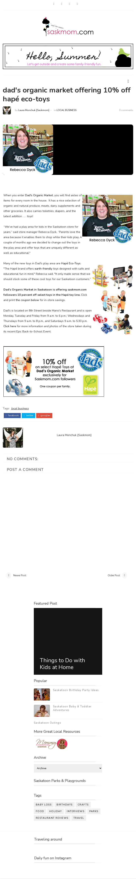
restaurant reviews (52, 818)
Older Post (114, 575)
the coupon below (27, 300)
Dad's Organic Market (39, 195)
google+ (44, 415)
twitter (28, 415)
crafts (83, 805)
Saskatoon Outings (47, 723)
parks (93, 811)
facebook (12, 415)
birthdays (65, 805)
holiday (55, 811)
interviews (75, 811)
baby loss (44, 805)
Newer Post (19, 575)
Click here (9, 326)
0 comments (126, 110)
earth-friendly (43, 269)
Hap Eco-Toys (70, 263)
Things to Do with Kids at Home (62, 664)
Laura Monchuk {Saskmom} (33, 110)
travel (78, 818)
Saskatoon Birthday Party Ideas (76, 690)
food (40, 811)
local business (66, 110)
